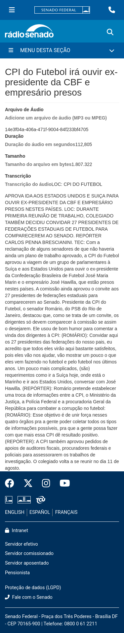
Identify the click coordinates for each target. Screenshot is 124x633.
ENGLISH (14, 512)
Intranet (16, 530)
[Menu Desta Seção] (62, 50)
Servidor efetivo (21, 544)
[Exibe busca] (110, 32)
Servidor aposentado (27, 563)
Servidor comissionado (29, 553)
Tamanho (38, 160)
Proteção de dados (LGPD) (33, 588)
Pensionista (17, 573)
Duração (40, 140)
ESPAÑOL (39, 512)
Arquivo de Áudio (56, 114)
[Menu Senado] (12, 10)
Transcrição (28, 180)
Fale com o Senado (29, 597)
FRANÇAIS (66, 512)
